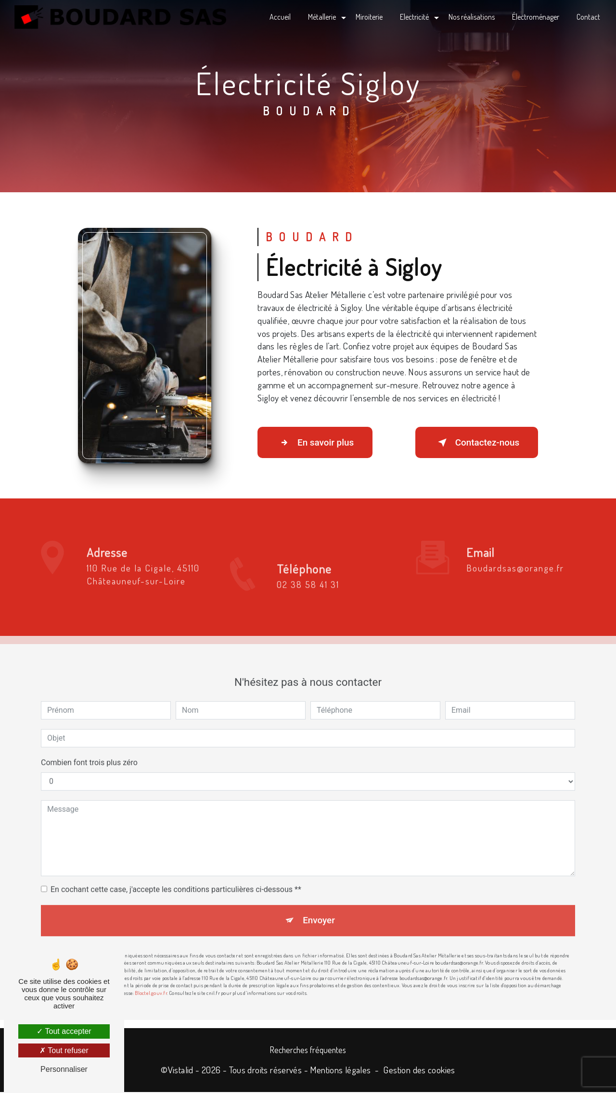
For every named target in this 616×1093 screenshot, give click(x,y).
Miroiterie (368, 17)
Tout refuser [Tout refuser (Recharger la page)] (64, 1050)
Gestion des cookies (419, 1071)
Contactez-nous (475, 443)
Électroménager (535, 17)
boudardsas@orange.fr (515, 539)
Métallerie (321, 17)
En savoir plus (316, 443)
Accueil (279, 17)
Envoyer (319, 891)
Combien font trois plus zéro (89, 733)
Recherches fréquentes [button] (308, 1050)
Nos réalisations (471, 17)
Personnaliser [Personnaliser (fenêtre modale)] (64, 1069)
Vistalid (180, 1071)
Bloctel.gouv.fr (151, 964)
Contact (588, 17)
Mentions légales (340, 1071)
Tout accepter (64, 1031)
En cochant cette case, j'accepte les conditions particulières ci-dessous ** (176, 860)
